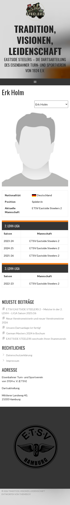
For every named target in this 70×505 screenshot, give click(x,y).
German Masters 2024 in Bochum (25, 333)
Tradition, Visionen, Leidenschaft (35, 40)
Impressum (12, 360)
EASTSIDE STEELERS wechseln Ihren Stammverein (36, 338)
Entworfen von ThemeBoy (16, 494)
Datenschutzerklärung (19, 355)
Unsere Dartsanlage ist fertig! (23, 327)
